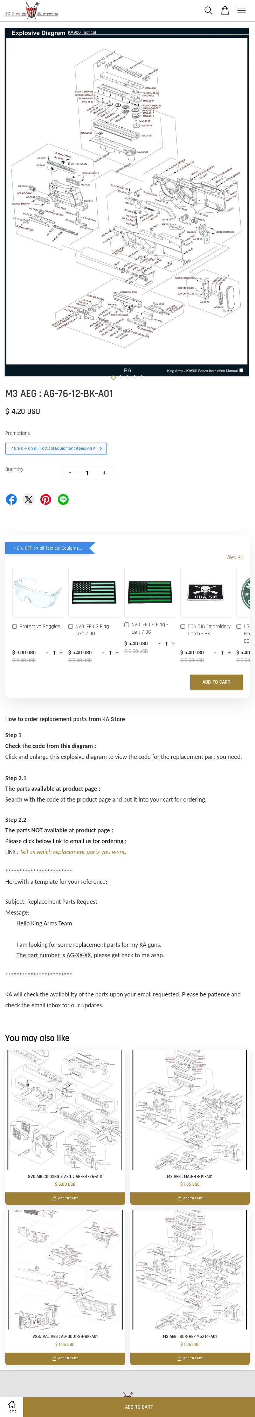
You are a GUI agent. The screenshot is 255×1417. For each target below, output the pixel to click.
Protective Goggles (36, 627)
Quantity (14, 469)
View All (234, 557)
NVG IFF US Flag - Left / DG (146, 628)
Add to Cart (216, 682)
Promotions (17, 433)
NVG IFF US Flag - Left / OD (90, 630)
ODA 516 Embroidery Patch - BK (205, 630)
